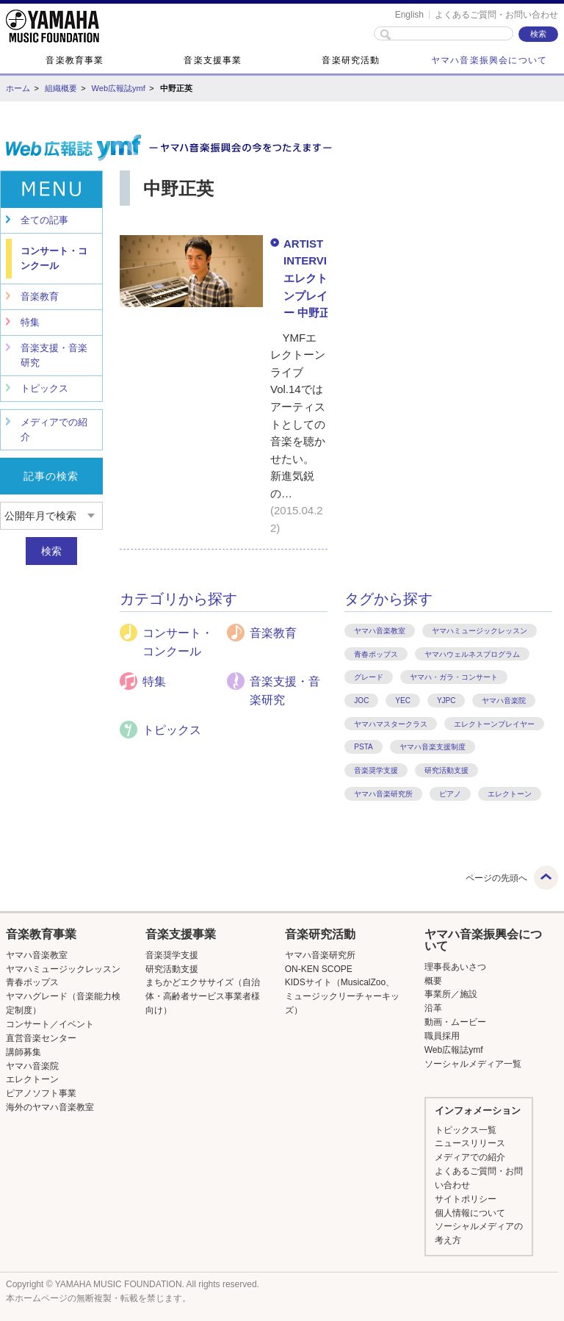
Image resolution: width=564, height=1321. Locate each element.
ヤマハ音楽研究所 (383, 794)
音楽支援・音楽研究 (54, 355)
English (409, 15)
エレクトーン (510, 794)
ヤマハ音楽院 (504, 701)
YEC (403, 701)
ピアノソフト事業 (41, 1093)
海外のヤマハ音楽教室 (50, 1107)
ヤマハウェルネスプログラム (472, 654)
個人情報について (470, 1213)
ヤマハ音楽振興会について (489, 60)
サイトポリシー (465, 1199)
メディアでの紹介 (54, 429)
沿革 (433, 1008)
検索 (51, 551)
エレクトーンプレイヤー (494, 724)
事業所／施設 (450, 994)
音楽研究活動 (351, 60)
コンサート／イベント (50, 1024)
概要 (433, 981)
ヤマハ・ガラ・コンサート (454, 677)
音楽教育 (40, 296)
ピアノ (450, 794)
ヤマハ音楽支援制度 (433, 747)
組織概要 (61, 88)
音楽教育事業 (75, 60)
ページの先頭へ (496, 878)
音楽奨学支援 (376, 770)
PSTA (363, 747)
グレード (368, 677)
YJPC (446, 701)
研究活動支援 (446, 770)
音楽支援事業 (213, 60)
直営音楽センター (41, 1038)
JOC (361, 701)
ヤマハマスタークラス (390, 724)
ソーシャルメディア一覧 (472, 1064)
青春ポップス (376, 654)
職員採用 (442, 1036)
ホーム (18, 88)
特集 (30, 322)
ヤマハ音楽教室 (379, 631)
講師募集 (23, 1052)
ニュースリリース (470, 1143)
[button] (65, 934)
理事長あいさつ (455, 967)
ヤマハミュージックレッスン (479, 631)
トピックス (44, 388)
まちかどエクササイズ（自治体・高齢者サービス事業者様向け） (202, 996)
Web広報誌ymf (118, 88)
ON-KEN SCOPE (318, 969)
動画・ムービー (455, 1022)
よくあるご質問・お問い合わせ (496, 15)
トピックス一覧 (465, 1130)
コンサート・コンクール (54, 258)
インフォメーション (478, 1110)
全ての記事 (44, 220)
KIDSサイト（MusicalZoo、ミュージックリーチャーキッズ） (342, 996)
